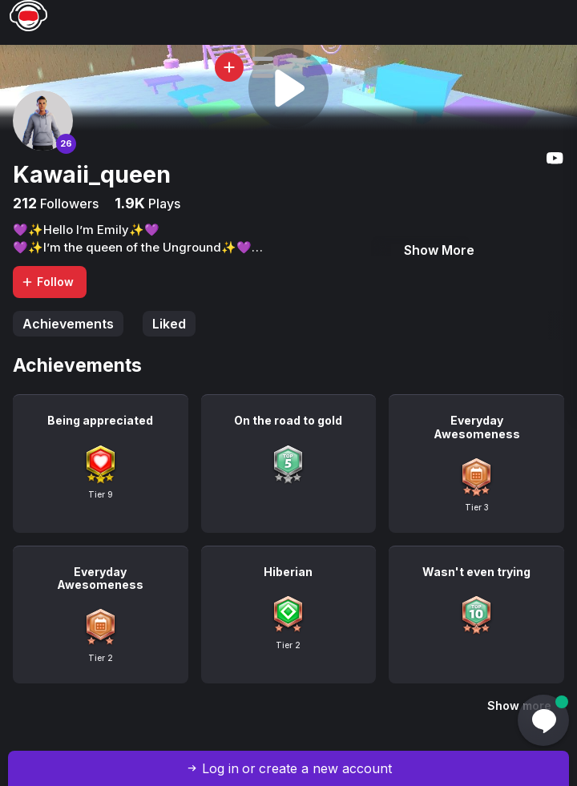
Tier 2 (100, 658)
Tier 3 (477, 507)
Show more (519, 705)
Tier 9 (100, 494)
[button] (263, 67)
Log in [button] (220, 768)
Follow (47, 281)
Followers (68, 203)
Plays (162, 203)
